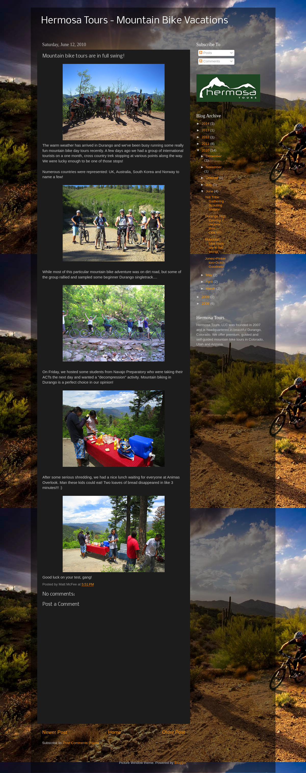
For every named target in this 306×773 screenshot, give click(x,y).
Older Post (173, 732)
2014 (206, 123)
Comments (209, 61)
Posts (205, 53)
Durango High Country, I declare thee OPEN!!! (215, 224)
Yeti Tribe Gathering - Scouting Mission (215, 203)
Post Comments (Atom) (81, 743)
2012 (206, 137)
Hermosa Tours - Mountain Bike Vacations (134, 21)
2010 (206, 150)
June (210, 191)
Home (114, 732)
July (209, 185)
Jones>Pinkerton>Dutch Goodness (215, 263)
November (214, 167)
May (209, 275)
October (212, 178)
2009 (206, 297)
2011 (206, 144)
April (210, 282)
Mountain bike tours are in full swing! (214, 245)
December (214, 156)
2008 (206, 303)
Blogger (180, 763)
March (211, 288)
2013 (206, 130)
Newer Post (54, 732)
